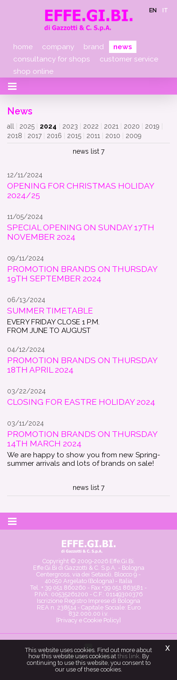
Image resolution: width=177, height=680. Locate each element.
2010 (112, 135)
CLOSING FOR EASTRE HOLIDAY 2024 (81, 402)
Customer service (129, 59)
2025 (26, 126)
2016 (54, 135)
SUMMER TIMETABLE (50, 310)
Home (23, 47)
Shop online (33, 71)
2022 (91, 126)
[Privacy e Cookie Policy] (88, 620)
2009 (134, 135)
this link (128, 656)
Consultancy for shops (51, 59)
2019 (152, 126)
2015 (74, 135)
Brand (94, 47)
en (153, 10)
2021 (111, 126)
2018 (14, 135)
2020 (132, 126)
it (165, 10)
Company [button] (58, 47)
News (122, 47)
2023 (70, 126)
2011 (93, 135)
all (10, 126)
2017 (34, 135)
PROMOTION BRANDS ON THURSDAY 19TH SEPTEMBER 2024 (82, 273)
